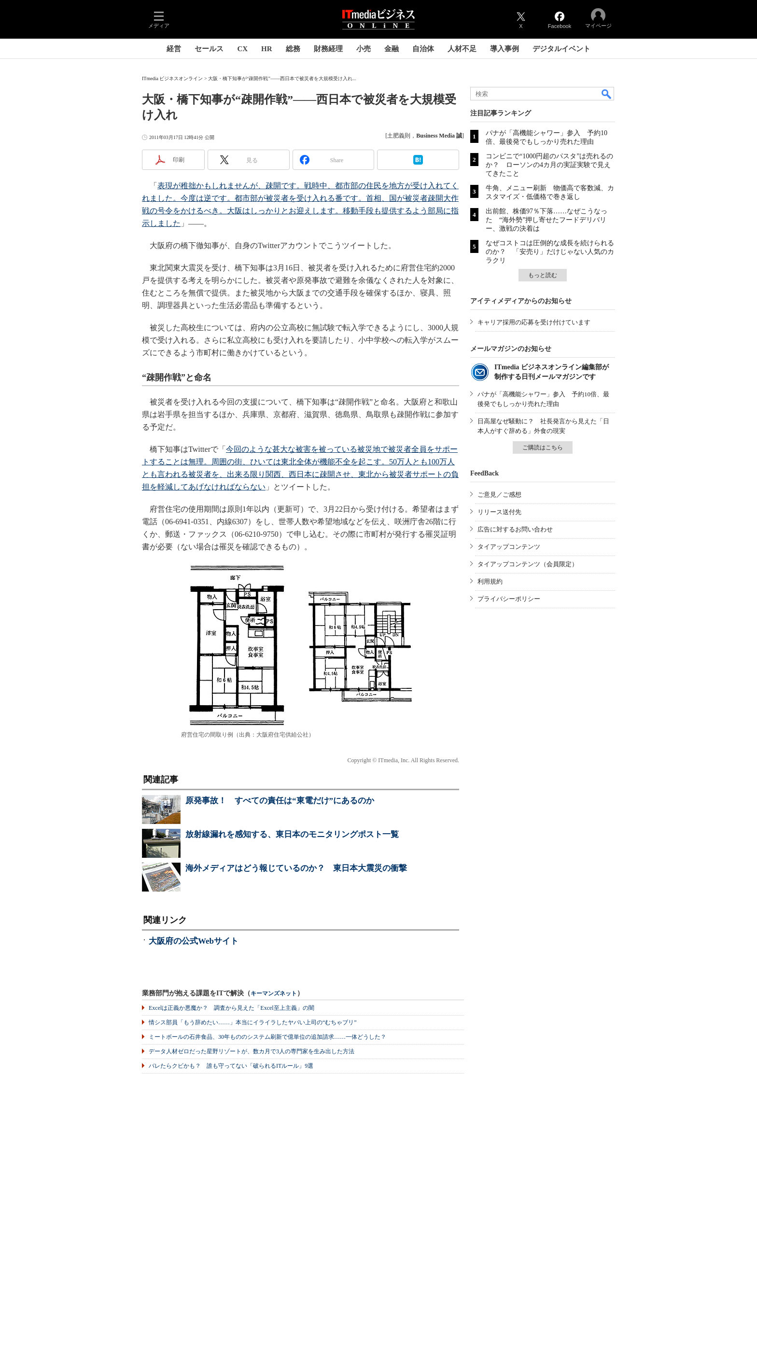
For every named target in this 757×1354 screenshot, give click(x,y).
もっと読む (542, 275)
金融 (391, 49)
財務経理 (328, 49)
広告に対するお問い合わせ (515, 529)
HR (266, 49)
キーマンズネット (274, 994)
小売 (363, 49)
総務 (293, 49)
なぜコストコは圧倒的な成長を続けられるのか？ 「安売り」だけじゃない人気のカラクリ (550, 251)
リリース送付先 (499, 512)
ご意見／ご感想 (499, 494)
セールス (209, 49)
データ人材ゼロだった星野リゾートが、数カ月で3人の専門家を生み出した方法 (251, 1051)
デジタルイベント (561, 49)
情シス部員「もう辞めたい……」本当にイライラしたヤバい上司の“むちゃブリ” (253, 1022)
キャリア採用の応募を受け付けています (533, 322)
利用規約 (490, 581)
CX (242, 49)
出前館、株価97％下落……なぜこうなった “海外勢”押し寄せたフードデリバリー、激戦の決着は (546, 220)
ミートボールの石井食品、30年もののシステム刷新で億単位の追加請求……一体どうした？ (267, 1036)
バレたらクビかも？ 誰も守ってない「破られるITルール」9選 (231, 1065)
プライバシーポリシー (508, 598)
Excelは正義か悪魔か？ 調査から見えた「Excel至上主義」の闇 (231, 1008)
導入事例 (504, 49)
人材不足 (462, 49)
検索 (607, 93)
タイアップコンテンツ (508, 546)
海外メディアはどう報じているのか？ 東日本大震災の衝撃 (296, 868)
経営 (174, 49)
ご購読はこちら (542, 447)
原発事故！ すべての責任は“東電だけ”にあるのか (279, 800)
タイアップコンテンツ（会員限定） (527, 564)
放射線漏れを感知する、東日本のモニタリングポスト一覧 (292, 834)
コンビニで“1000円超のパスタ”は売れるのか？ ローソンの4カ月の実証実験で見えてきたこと (549, 165)
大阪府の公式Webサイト (193, 941)
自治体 (423, 49)
